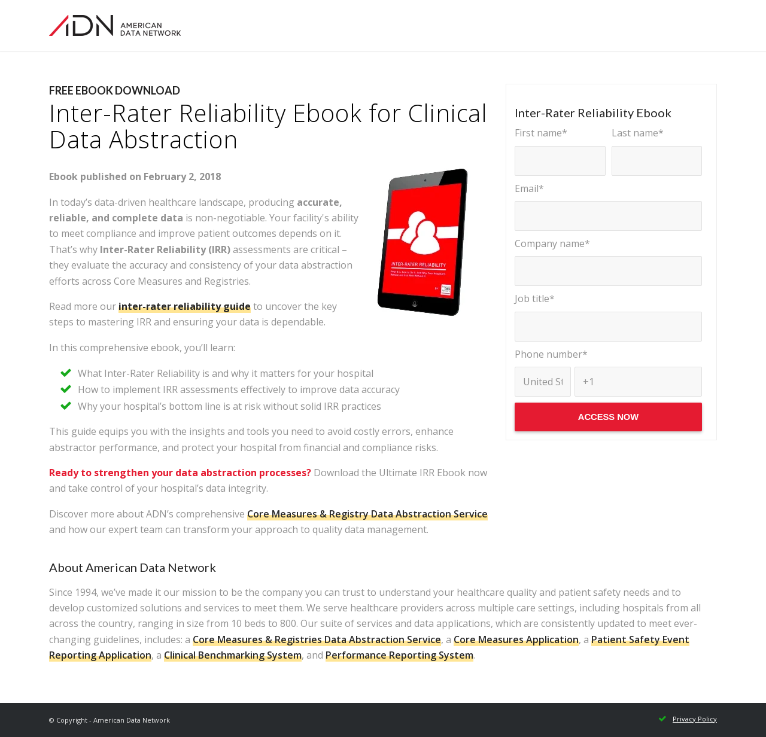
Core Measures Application (516, 639)
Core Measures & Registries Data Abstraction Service (317, 639)
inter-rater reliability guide (184, 306)
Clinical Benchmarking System (233, 655)
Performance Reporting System (399, 655)
